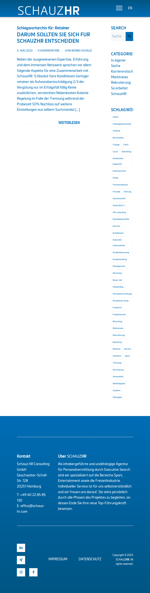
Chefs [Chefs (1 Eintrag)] (125, 145)
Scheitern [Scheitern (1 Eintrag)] (117, 356)
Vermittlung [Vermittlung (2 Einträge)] (118, 370)
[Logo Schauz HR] (49, 14)
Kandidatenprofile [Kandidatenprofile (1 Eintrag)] (121, 219)
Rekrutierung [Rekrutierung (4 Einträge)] (119, 335)
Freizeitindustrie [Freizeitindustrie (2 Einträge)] (120, 185)
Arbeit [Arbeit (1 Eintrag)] (115, 117)
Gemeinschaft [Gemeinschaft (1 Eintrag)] (119, 198)
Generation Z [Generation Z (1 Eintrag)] (119, 205)
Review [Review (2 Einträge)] (127, 349)
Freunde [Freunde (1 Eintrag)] (116, 192)
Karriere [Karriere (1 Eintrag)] (116, 226)
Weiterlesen (69, 123)
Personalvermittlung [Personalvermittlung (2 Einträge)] (122, 294)
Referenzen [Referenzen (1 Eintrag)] (118, 328)
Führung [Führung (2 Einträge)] (127, 192)
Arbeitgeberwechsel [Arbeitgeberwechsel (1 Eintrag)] (122, 124)
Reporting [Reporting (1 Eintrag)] (117, 342)
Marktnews (119, 77)
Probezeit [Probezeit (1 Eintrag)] (117, 308)
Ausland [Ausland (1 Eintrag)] (116, 131)
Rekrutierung (121, 82)
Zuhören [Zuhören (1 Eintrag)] (116, 391)
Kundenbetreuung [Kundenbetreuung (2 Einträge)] (121, 252)
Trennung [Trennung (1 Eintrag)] (117, 363)
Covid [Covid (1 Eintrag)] (115, 152)
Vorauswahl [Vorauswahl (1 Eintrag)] (118, 377)
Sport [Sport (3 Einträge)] (127, 356)
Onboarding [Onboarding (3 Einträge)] (118, 287)
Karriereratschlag (124, 71)
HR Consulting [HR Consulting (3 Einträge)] (119, 212)
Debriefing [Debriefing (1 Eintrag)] (126, 152)
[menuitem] (117, 8)
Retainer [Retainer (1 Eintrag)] (117, 349)
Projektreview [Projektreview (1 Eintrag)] (119, 315)
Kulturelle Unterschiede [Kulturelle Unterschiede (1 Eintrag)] (119, 243)
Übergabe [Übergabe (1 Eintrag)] (117, 397)
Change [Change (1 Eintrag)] (116, 145)
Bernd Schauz (81, 50)
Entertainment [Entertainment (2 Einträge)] (119, 171)
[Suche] (122, 36)
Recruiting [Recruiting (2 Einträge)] (117, 321)
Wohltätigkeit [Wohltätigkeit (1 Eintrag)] (119, 384)
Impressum (57, 559)
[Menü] (117, 8)
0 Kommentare (49, 50)
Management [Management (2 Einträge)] (119, 266)
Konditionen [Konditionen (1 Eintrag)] (118, 233)
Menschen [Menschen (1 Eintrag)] (117, 273)
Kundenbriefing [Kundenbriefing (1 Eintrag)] (120, 259)
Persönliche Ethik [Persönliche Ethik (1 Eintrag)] (121, 301)
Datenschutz (90, 559)
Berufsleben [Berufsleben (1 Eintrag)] (118, 138)
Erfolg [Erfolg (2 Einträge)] (115, 178)
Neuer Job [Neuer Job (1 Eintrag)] (117, 280)
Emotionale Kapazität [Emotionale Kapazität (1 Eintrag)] (118, 161)
